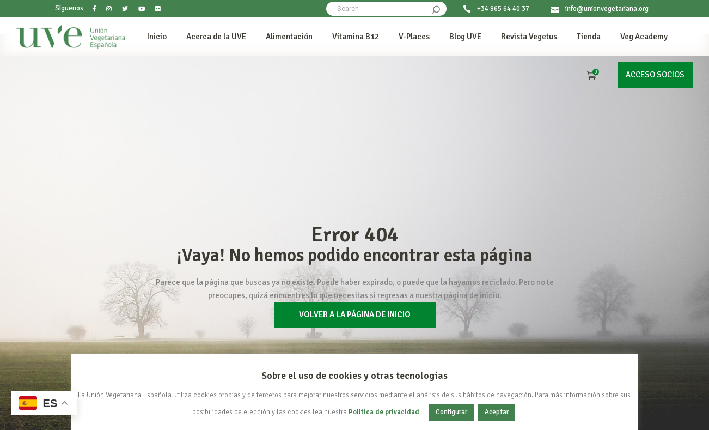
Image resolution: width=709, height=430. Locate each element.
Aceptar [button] (497, 412)
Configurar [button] (451, 412)
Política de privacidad (384, 412)
